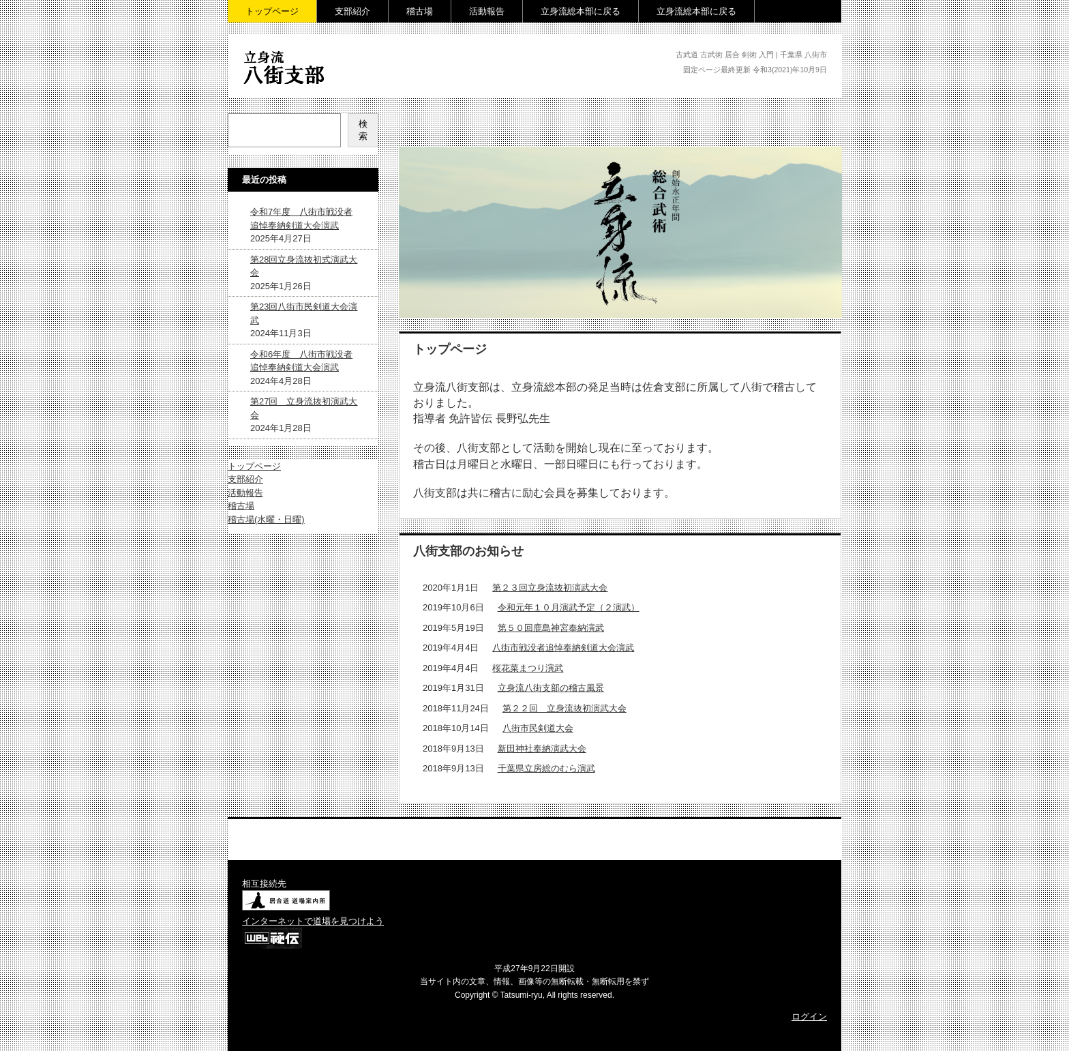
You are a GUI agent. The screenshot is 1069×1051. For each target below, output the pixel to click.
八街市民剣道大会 (537, 728)
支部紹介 (352, 11)
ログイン (809, 1016)
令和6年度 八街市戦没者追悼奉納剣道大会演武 (301, 361)
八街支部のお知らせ (468, 551)
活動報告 (487, 11)
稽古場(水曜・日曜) (266, 519)
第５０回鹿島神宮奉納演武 (551, 628)
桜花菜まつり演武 (527, 668)
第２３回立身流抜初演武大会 (549, 587)
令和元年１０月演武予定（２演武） (568, 607)
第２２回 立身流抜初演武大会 (564, 708)
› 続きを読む (793, 799)
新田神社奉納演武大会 (542, 748)
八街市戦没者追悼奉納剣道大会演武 (563, 647)
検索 (363, 130)
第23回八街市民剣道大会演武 (303, 313)
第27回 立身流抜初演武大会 (303, 408)
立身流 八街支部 (286, 93)
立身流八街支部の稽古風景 (551, 688)
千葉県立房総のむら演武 (546, 768)
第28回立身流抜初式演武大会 (303, 266)
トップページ (272, 11)
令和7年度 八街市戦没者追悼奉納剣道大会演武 (301, 219)
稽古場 (419, 11)
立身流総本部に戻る (580, 11)
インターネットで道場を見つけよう (313, 921)
